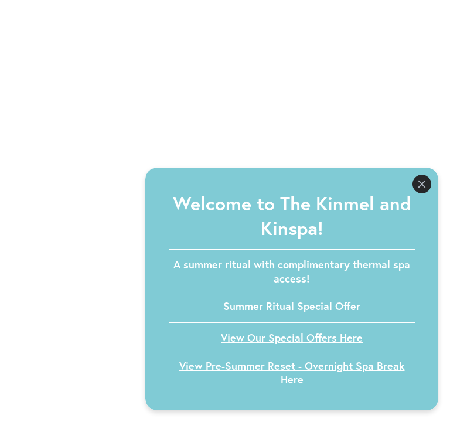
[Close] (421, 184)
